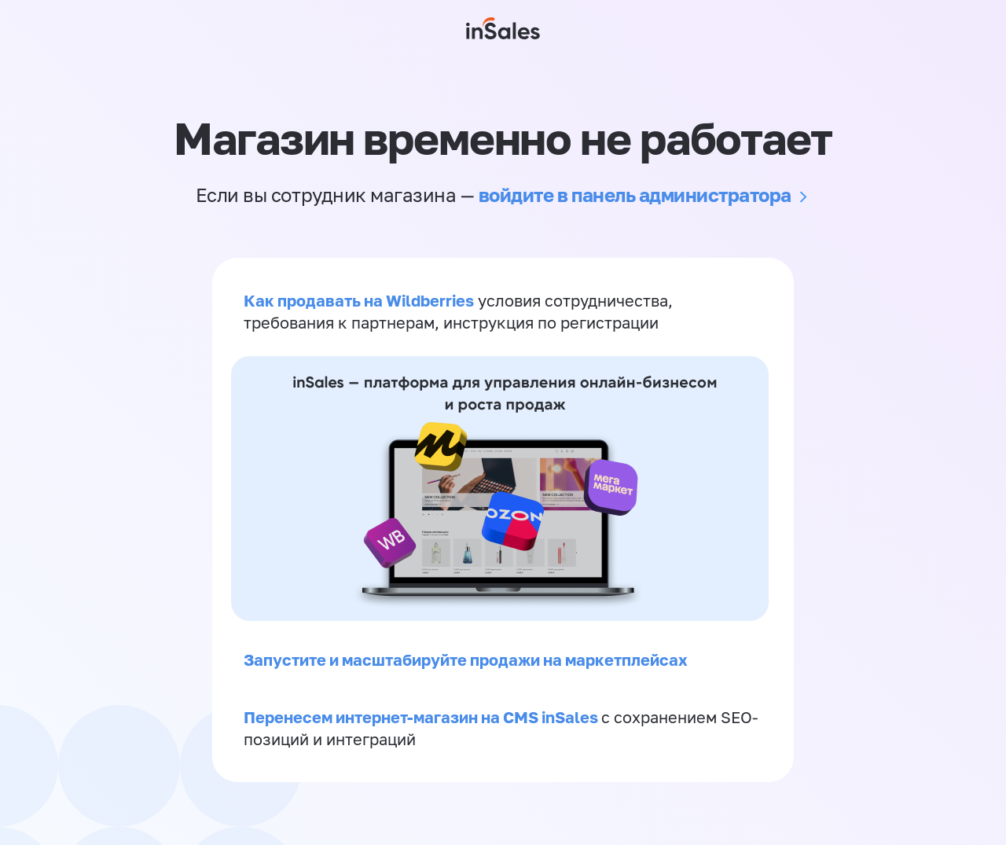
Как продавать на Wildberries (359, 300)
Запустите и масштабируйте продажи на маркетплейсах (466, 659)
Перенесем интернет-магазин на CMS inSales (422, 716)
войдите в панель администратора (635, 194)
